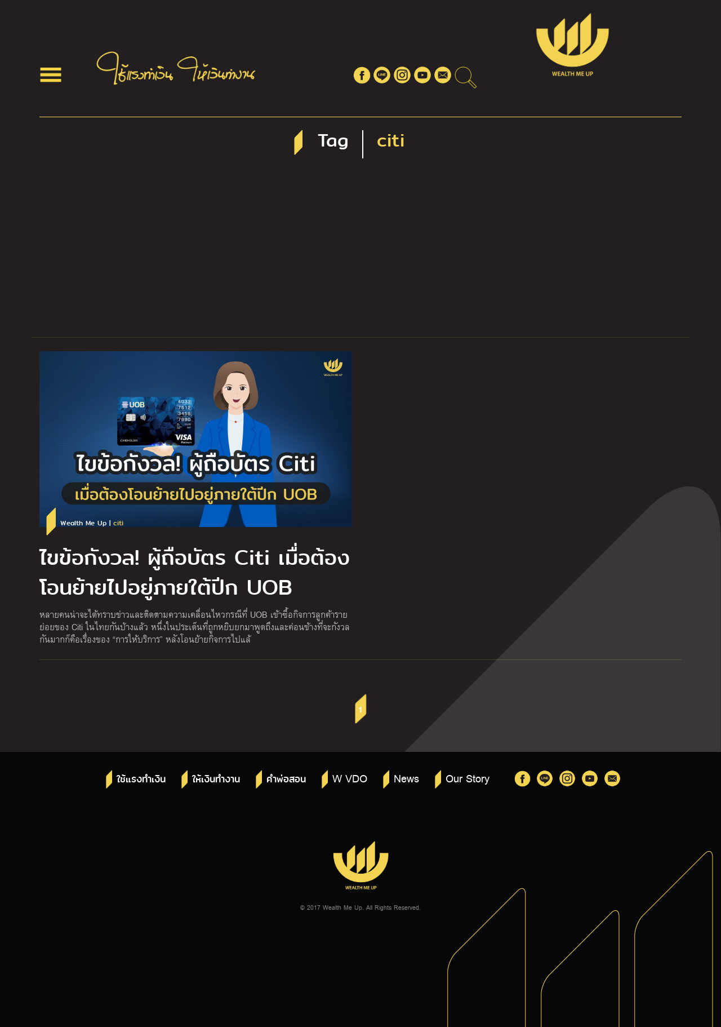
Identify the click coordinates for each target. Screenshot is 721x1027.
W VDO (349, 778)
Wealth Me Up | (91, 523)
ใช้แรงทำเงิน (141, 779)
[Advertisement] (360, 252)
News (406, 778)
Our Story (467, 778)
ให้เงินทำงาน (216, 779)
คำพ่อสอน (286, 779)
